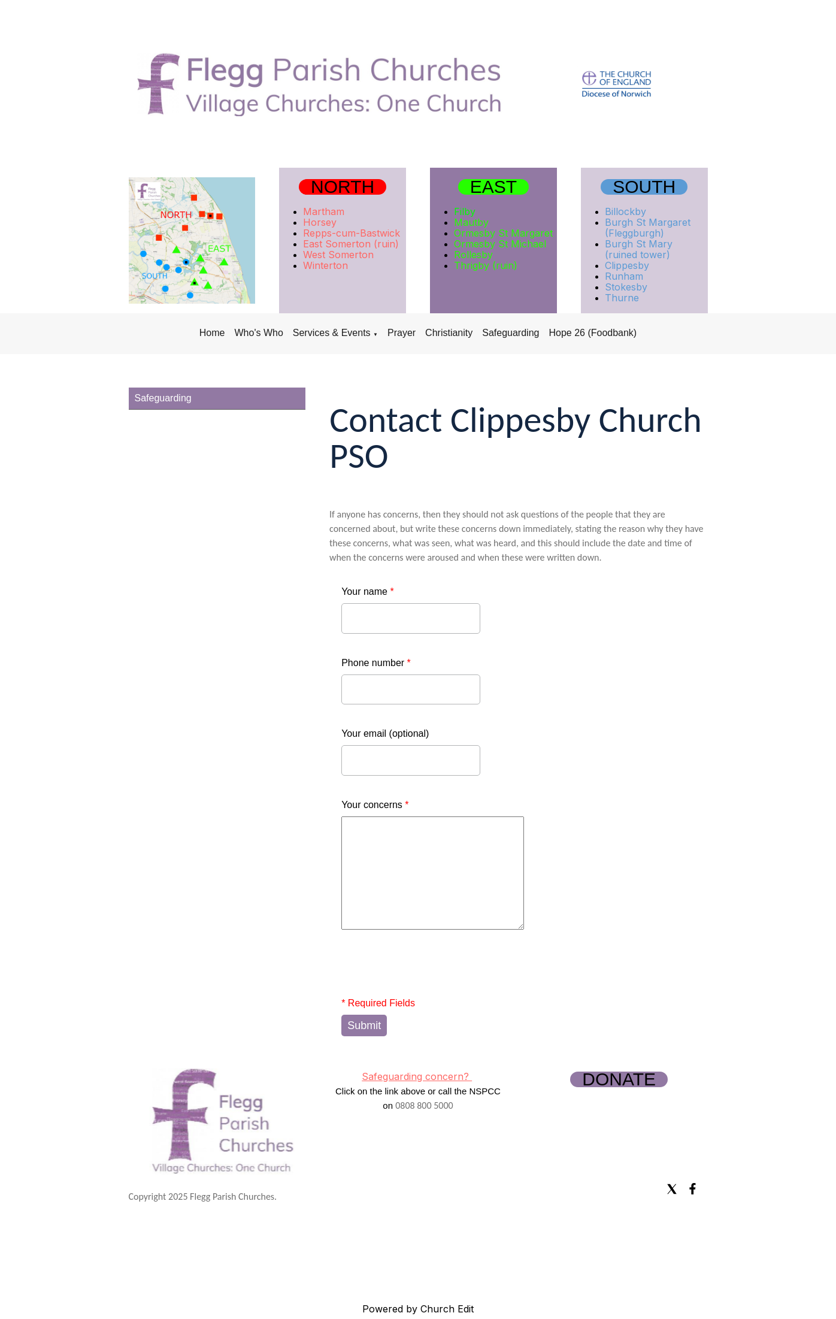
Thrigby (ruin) (485, 265)
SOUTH (644, 187)
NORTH (342, 187)
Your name (367, 591)
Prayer (401, 333)
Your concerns (374, 805)
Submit (364, 1025)
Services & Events (332, 333)
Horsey (320, 222)
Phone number (376, 663)
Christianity (448, 333)
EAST (493, 187)
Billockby (625, 211)
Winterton (325, 265)
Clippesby (627, 265)
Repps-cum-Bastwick (351, 233)
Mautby (471, 222)
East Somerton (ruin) (351, 244)
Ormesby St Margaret (503, 233)
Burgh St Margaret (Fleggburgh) (647, 227)
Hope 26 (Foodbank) (593, 333)
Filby (464, 211)
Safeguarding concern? (417, 1076)
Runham (624, 276)
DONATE (619, 1079)
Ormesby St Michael (500, 244)
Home (212, 333)
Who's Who (258, 333)
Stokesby (626, 287)
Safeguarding (510, 333)
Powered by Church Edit (418, 1309)
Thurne (622, 298)
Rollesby (473, 255)
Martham (323, 211)
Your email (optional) (385, 733)
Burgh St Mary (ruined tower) (639, 249)
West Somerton (338, 255)
